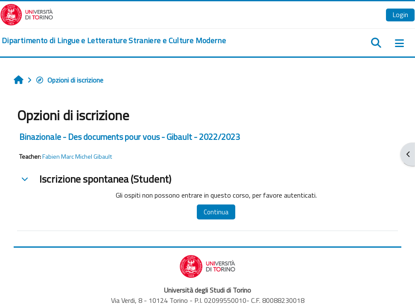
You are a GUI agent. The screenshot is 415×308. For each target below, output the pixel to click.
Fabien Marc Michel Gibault (77, 156)
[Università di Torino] (26, 14)
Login (400, 14)
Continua (216, 212)
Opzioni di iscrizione (69, 80)
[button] (24, 179)
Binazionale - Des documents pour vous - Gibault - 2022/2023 (129, 136)
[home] (114, 40)
